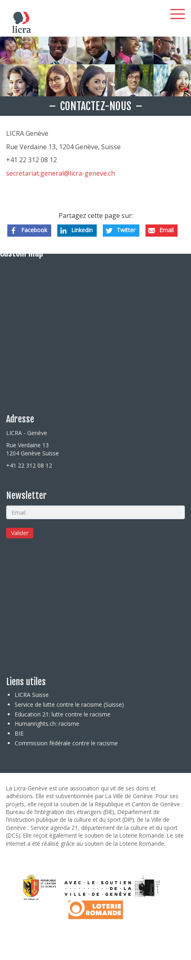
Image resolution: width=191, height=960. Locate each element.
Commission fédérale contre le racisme (66, 743)
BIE (19, 733)
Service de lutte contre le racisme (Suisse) (69, 704)
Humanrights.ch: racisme (47, 723)
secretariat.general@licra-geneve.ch (60, 173)
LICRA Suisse (32, 695)
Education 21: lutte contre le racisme (63, 714)
